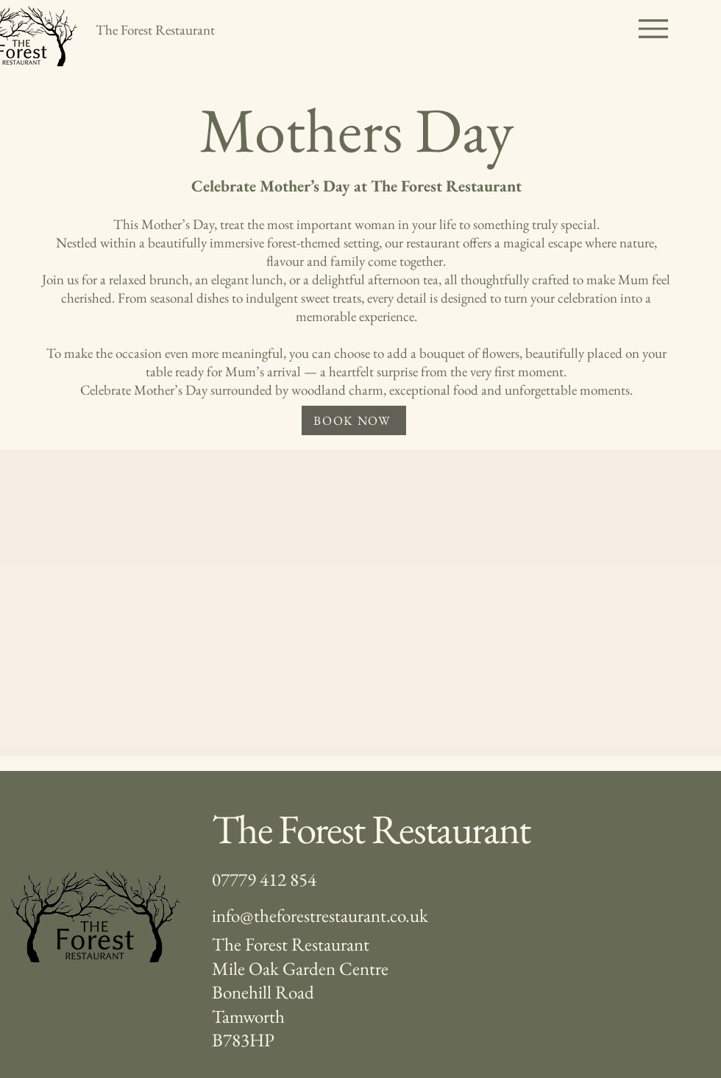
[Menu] (653, 28)
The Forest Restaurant (371, 829)
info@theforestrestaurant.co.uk (320, 915)
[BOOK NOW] (354, 420)
